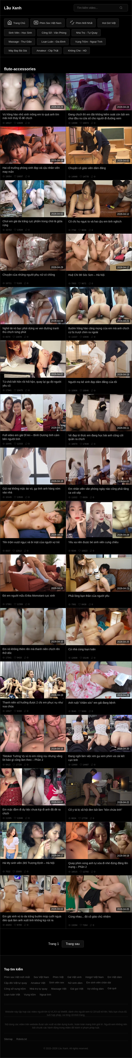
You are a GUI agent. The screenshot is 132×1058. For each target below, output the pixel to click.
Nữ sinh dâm (75, 982)
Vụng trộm (30, 994)
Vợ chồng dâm (95, 988)
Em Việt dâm (115, 977)
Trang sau (73, 944)
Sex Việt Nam (41, 977)
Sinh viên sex (56, 982)
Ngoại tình (45, 994)
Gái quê (112, 988)
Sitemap (8, 1039)
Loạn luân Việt (12, 994)
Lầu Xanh (12, 8)
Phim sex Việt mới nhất (17, 977)
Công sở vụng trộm (15, 988)
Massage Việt (58, 988)
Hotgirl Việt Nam (94, 977)
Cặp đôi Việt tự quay (15, 982)
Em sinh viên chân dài (98, 982)
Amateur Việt (38, 982)
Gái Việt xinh (74, 977)
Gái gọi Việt (76, 988)
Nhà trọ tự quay (38, 988)
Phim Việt (58, 977)
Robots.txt (21, 1039)
